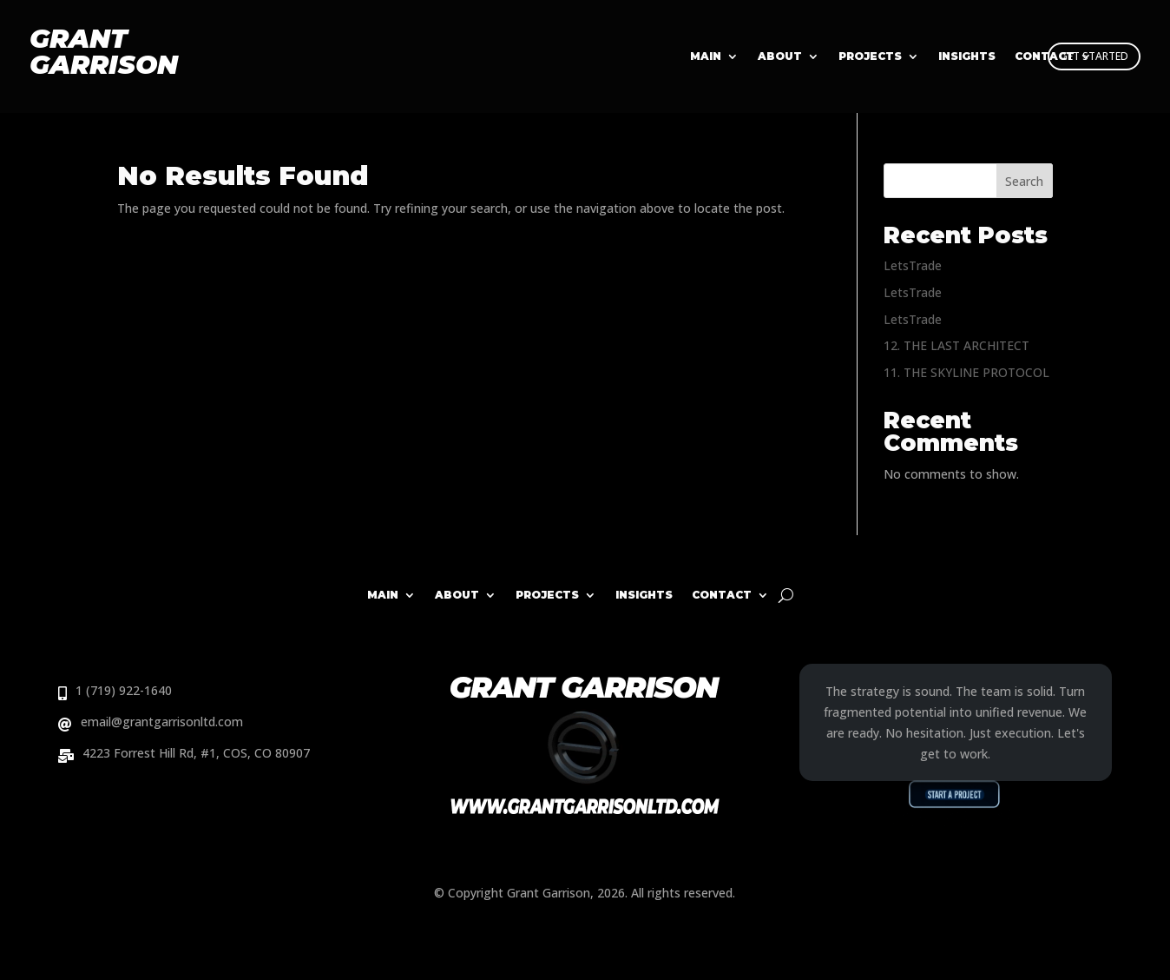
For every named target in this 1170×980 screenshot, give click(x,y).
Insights (644, 594)
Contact (722, 594)
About (780, 56)
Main (705, 56)
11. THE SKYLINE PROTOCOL (966, 372)
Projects (870, 56)
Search (1024, 181)
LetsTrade (913, 265)
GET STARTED (1094, 56)
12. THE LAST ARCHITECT (956, 345)
